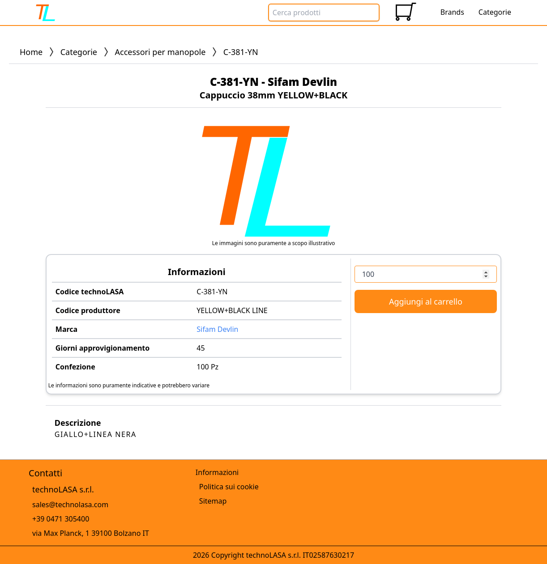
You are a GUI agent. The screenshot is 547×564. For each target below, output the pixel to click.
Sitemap (213, 501)
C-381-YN (212, 292)
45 (201, 348)
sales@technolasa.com (70, 504)
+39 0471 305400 (60, 519)
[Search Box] (324, 12)
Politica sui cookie (229, 487)
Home (31, 52)
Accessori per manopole (160, 52)
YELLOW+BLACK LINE (232, 310)
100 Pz (207, 367)
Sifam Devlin (217, 329)
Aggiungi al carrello (425, 301)
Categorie (78, 52)
